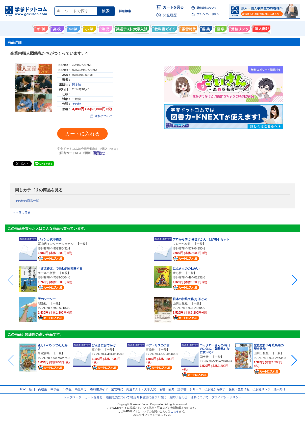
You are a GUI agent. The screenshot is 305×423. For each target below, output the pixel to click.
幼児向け (105, 28)
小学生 (67, 389)
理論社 (42, 303)
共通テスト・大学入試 (131, 28)
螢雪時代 (188, 28)
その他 (76, 103)
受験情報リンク (239, 28)
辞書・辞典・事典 (205, 28)
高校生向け (57, 28)
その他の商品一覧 (27, 200)
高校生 (42, 389)
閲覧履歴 (170, 15)
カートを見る (173, 7)
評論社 (150, 349)
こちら (175, 411)
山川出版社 (180, 303)
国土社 (204, 357)
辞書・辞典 (166, 389)
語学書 (220, 28)
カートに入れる (82, 133)
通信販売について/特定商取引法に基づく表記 (136, 397)
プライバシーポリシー (209, 14)
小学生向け (89, 28)
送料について (101, 116)
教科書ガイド (164, 28)
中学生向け (73, 28)
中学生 (55, 389)
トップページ (72, 397)
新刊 (32, 389)
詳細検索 (125, 11)
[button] (294, 279)
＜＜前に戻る (21, 212)
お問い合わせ (178, 397)
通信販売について (206, 7)
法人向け (261, 28)
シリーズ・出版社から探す (207, 389)
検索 (106, 11)
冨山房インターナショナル (56, 244)
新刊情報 (40, 28)
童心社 (177, 273)
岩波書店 (44, 353)
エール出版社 (47, 273)
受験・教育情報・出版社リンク (249, 389)
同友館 (76, 84)
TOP (22, 389)
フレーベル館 (182, 244)
